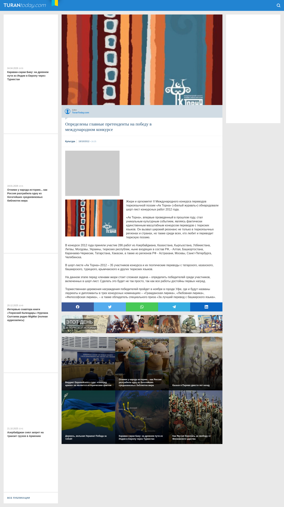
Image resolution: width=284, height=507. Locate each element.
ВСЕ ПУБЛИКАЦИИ (18, 498)
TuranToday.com (25, 5)
